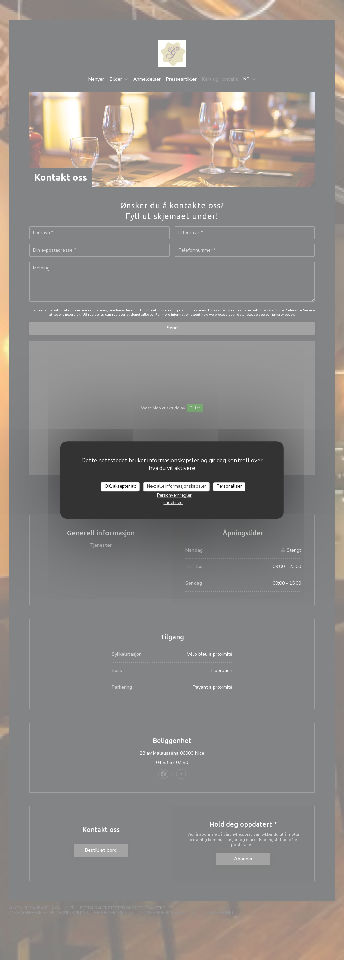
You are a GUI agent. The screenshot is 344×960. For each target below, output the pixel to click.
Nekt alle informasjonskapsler (176, 486)
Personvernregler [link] (174, 495)
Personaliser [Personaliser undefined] (229, 486)
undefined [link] (173, 503)
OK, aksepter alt (120, 486)
